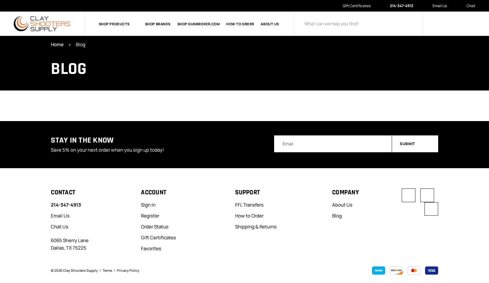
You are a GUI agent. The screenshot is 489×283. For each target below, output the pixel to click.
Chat (468, 6)
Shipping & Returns (256, 226)
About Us (270, 24)
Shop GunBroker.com (198, 24)
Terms (107, 270)
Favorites (151, 248)
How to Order (240, 24)
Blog (337, 215)
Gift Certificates (356, 5)
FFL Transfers (249, 205)
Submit (415, 144)
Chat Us (59, 226)
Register (150, 215)
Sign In (148, 205)
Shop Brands (158, 24)
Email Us (436, 5)
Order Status (154, 226)
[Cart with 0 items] (470, 24)
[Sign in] (439, 24)
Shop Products (118, 24)
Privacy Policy (128, 270)
